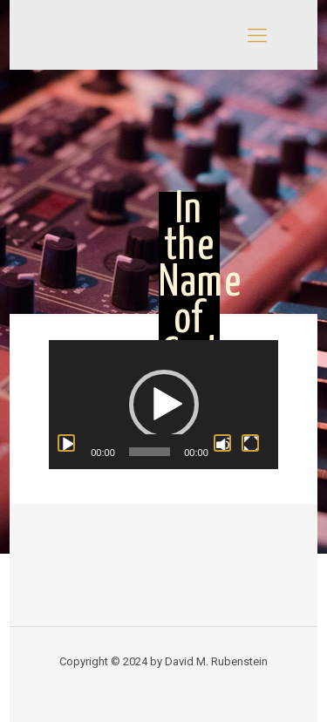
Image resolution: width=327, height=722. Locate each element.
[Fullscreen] (250, 443)
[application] (163, 404)
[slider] (149, 451)
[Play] (66, 443)
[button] (164, 404)
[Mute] (222, 443)
